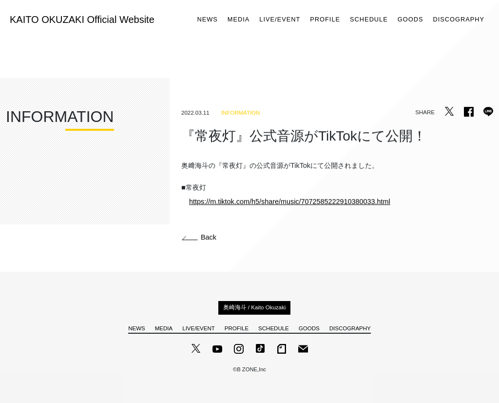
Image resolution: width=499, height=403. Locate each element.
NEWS (207, 20)
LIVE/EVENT (279, 20)
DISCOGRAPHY (458, 20)
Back (199, 237)
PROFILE (325, 20)
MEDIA (239, 20)
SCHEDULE (369, 20)
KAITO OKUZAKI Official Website (82, 19)
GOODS (410, 20)
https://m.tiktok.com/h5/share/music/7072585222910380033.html (289, 201)
